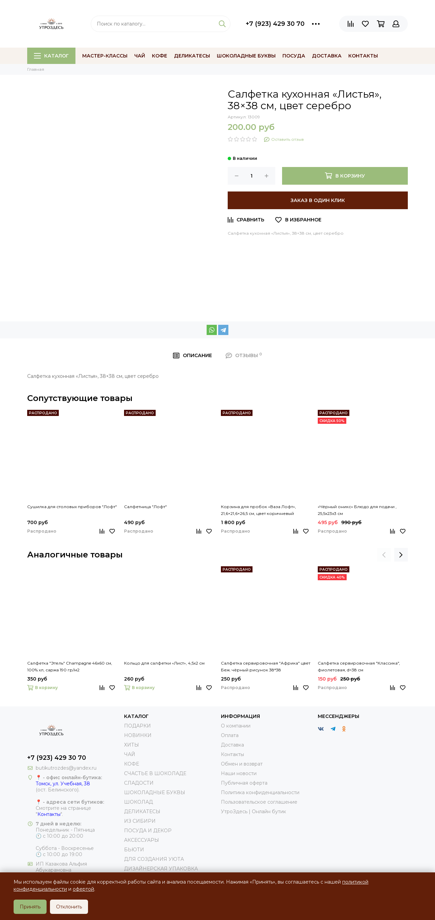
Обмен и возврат (242, 764)
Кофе (159, 56)
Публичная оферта (244, 783)
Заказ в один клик (318, 200)
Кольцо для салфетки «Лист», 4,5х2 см (164, 663)
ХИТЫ (131, 745)
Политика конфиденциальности (260, 792)
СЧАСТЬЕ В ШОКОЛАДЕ (155, 773)
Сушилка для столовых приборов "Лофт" (72, 506)
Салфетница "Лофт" (145, 506)
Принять (30, 907)
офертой (83, 889)
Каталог (51, 56)
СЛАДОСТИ (139, 783)
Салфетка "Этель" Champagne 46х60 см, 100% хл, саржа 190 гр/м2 (69, 666)
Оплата (230, 735)
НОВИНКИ (138, 735)
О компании (235, 726)
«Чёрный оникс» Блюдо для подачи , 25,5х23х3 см (357, 510)
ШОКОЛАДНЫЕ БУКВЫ (154, 792)
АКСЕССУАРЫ (141, 840)
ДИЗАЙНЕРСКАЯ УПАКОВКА (161, 869)
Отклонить (69, 907)
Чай (139, 56)
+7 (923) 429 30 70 (275, 24)
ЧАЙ (129, 754)
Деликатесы (192, 56)
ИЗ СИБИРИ (140, 821)
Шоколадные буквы (246, 56)
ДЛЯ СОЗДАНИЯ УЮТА (154, 859)
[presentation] (384, 555)
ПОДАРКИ (137, 726)
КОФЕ (131, 764)
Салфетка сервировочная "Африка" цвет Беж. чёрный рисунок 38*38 (265, 666)
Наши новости (239, 773)
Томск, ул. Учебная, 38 (63, 784)
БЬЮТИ (134, 850)
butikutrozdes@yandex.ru (66, 768)
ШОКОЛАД (138, 802)
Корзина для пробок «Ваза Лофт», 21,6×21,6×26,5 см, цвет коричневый (258, 510)
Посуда (293, 56)
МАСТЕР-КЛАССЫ (104, 56)
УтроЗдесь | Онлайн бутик (253, 811)
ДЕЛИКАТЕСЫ (142, 811)
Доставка (327, 56)
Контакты (363, 56)
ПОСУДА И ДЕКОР (148, 830)
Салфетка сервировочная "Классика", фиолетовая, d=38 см (359, 666)
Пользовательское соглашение (259, 802)
